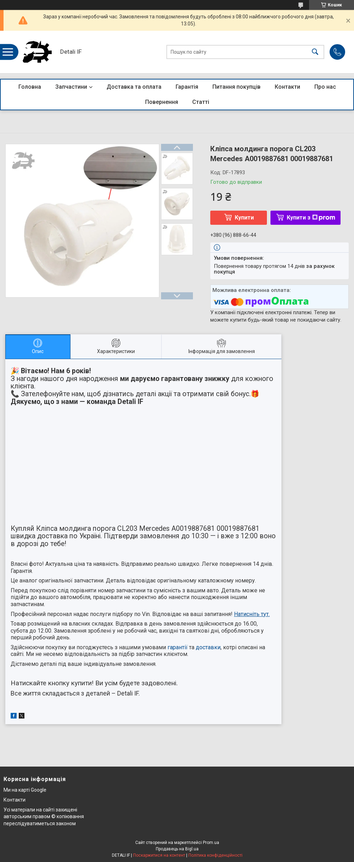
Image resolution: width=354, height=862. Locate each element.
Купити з (311, 217)
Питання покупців (236, 86)
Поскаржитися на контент (159, 855)
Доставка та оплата (134, 86)
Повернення (161, 102)
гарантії (177, 647)
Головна (29, 86)
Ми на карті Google (25, 790)
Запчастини (71, 86)
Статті (200, 102)
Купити (244, 217)
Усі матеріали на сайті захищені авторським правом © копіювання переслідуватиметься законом (44, 816)
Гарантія (187, 86)
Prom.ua (211, 842)
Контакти (287, 86)
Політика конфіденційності (215, 855)
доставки (208, 647)
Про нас (325, 86)
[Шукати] (315, 52)
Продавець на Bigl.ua (177, 848)
